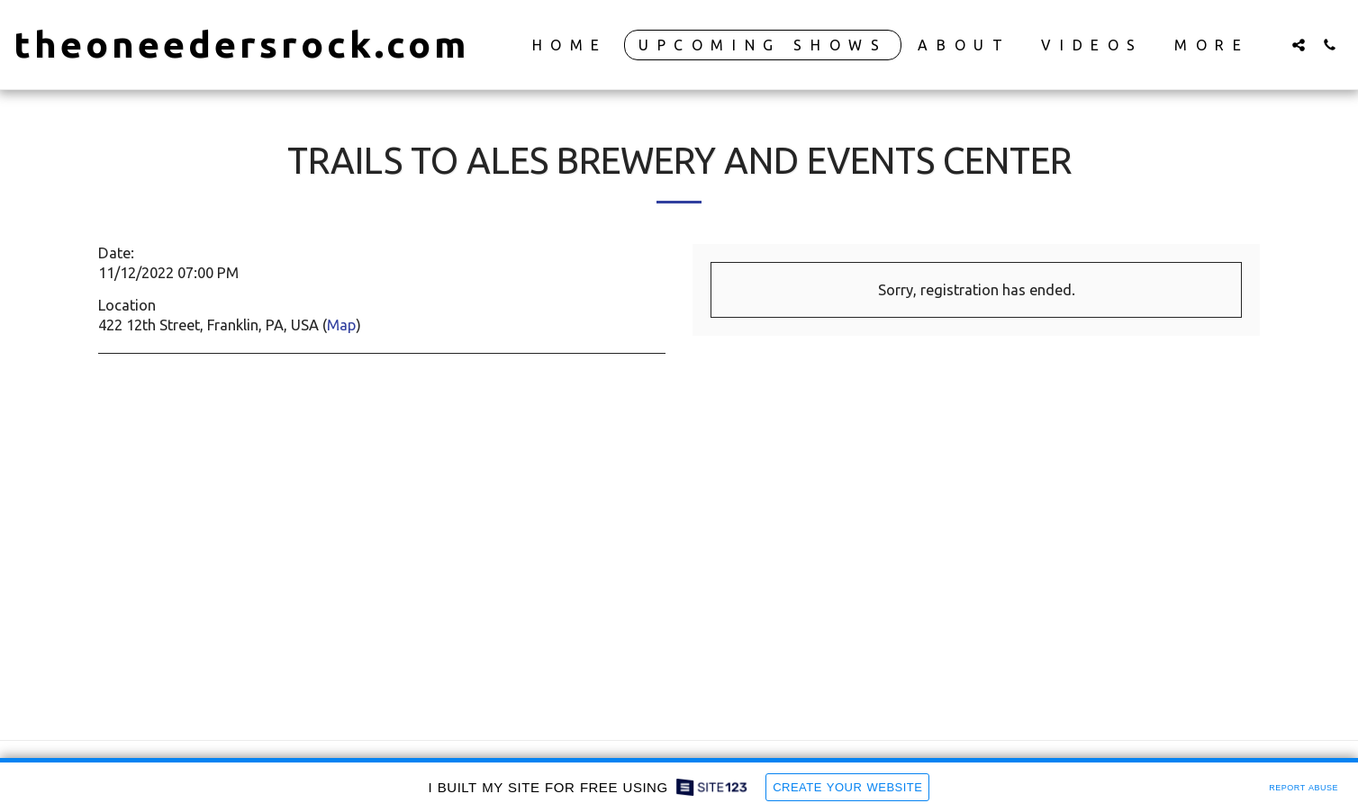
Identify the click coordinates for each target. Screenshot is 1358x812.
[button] (1298, 44)
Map (341, 325)
